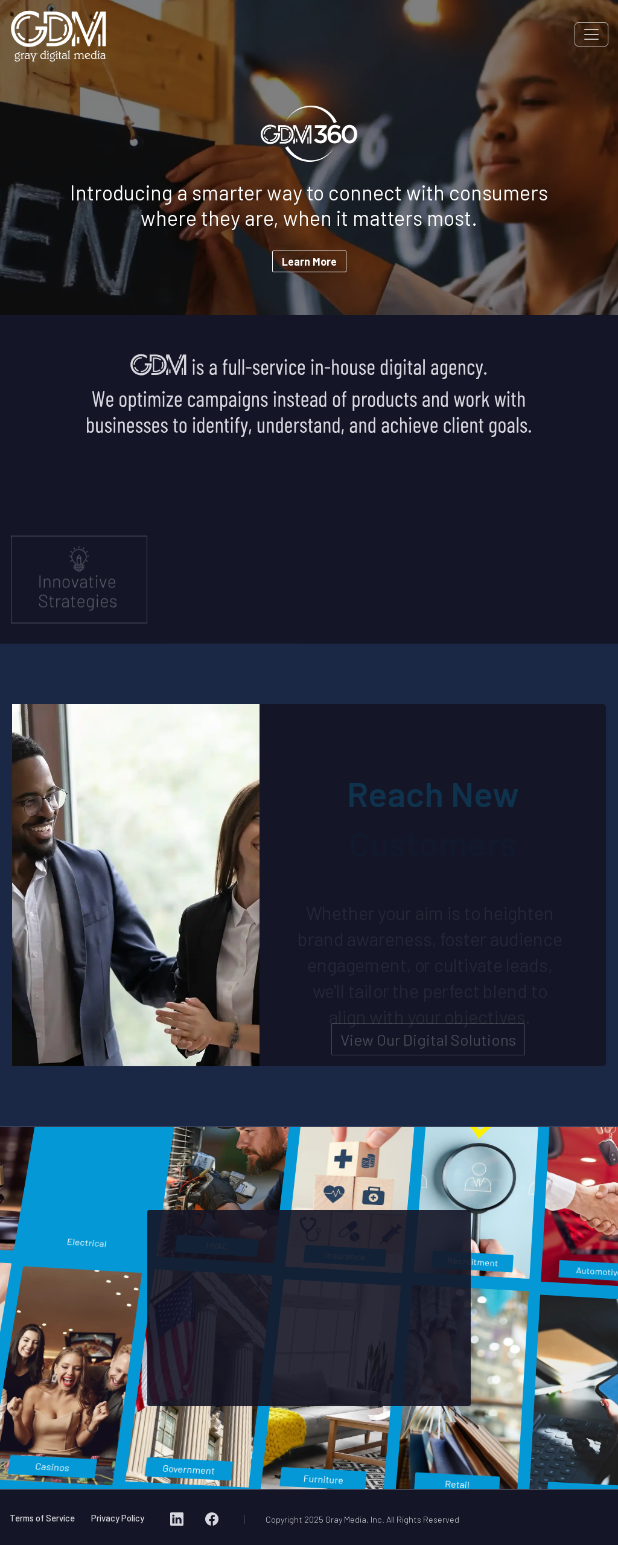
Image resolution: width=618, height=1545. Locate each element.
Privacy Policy (117, 1517)
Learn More (309, 261)
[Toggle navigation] (591, 34)
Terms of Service (42, 1517)
